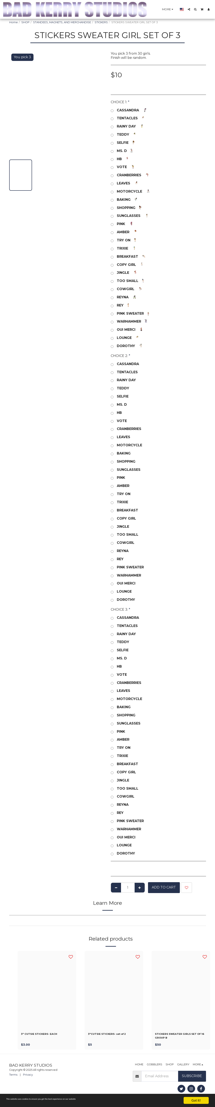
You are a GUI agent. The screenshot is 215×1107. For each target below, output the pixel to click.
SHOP (25, 22)
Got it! (196, 1100)
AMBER (124, 232)
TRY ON (124, 240)
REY (121, 305)
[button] (189, 9)
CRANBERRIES (130, 175)
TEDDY (124, 134)
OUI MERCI (127, 329)
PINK (122, 224)
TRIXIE (123, 248)
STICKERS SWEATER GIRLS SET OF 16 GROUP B (179, 1037)
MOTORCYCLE (130, 191)
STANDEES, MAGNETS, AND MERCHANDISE (62, 22)
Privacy (28, 1077)
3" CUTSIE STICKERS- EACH (45, 1035)
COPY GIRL (127, 265)
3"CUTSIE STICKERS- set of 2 (113, 1035)
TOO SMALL (128, 281)
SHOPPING (127, 208)
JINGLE (124, 272)
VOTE (122, 167)
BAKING (124, 199)
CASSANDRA (129, 110)
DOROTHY (127, 346)
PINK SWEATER (131, 313)
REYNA (123, 297)
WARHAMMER (130, 321)
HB (120, 159)
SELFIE (123, 142)
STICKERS (101, 22)
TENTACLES (128, 118)
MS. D (122, 151)
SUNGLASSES (129, 216)
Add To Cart (164, 887)
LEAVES (124, 183)
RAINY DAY (127, 126)
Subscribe (192, 1079)
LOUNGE (125, 338)
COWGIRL (126, 289)
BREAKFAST (128, 256)
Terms (13, 1077)
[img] (47, 990)
